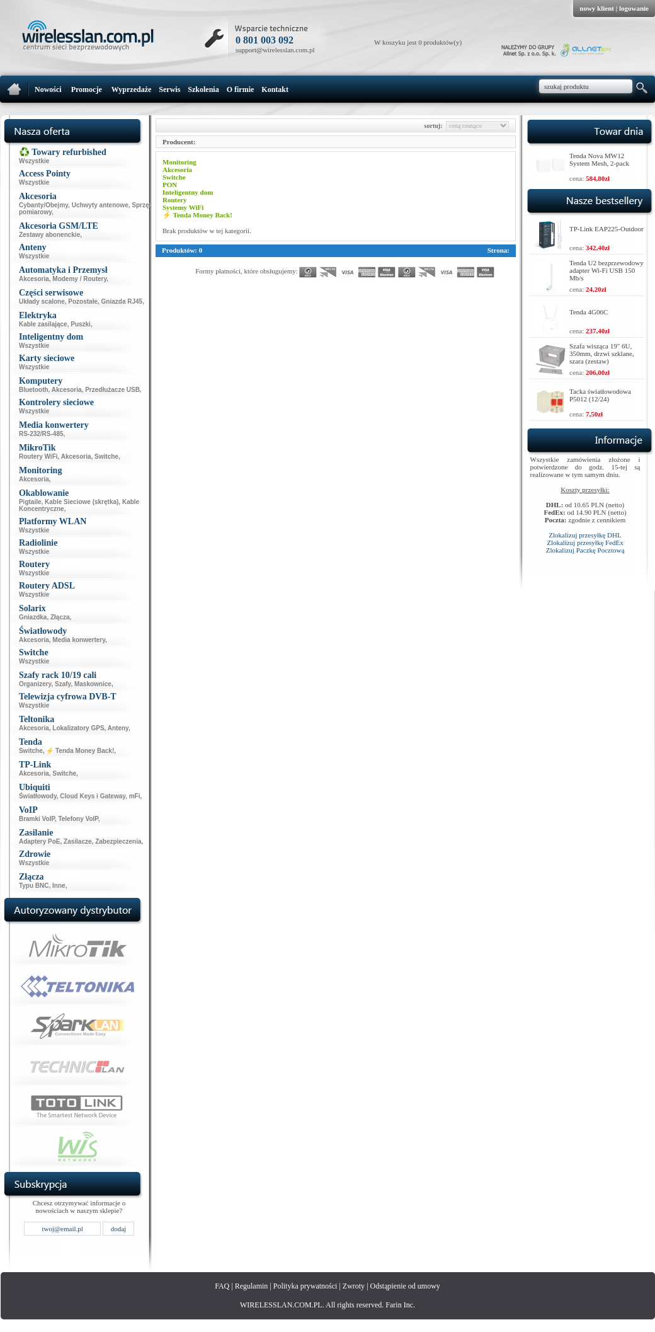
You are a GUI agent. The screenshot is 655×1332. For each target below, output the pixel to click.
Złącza (60, 617)
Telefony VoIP (78, 818)
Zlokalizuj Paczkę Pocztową (585, 550)
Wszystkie (34, 161)
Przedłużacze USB (112, 389)
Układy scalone (42, 301)
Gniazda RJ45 (122, 301)
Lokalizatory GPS (78, 728)
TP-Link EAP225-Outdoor (606, 229)
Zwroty (354, 1286)
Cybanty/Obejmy (43, 205)
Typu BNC (34, 885)
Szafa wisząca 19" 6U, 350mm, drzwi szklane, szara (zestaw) (601, 353)
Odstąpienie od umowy (405, 1286)
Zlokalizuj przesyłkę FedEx (585, 542)
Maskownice (92, 683)
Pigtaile (30, 501)
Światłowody (38, 796)
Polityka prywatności (305, 1286)
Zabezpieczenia (118, 841)
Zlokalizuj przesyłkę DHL (585, 535)
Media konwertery (78, 639)
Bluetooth (33, 389)
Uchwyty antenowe (100, 205)
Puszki (81, 324)
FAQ (222, 1286)
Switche (106, 456)
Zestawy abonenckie (49, 234)
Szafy (63, 683)
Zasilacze (77, 841)
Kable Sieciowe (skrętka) (81, 501)
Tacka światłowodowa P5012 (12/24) (600, 395)
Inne (59, 885)
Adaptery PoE (39, 841)
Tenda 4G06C (588, 312)
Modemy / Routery (79, 278)
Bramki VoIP (37, 818)
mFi (134, 796)
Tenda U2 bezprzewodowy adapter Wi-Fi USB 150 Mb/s (606, 270)
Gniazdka (33, 617)
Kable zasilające (43, 324)
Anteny (118, 728)
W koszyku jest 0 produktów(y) (418, 42)
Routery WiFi (38, 456)
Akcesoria (34, 278)
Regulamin (251, 1286)
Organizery (35, 683)
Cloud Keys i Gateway (92, 796)
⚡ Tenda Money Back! (80, 750)
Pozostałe (83, 301)
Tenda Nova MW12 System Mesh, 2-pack (599, 159)
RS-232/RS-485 (41, 433)
